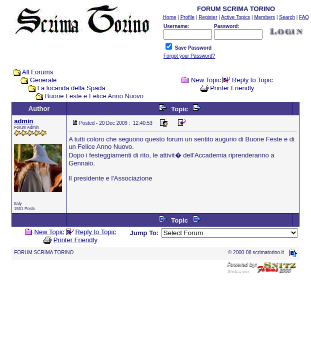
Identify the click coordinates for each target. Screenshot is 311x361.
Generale (43, 80)
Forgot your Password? (189, 56)
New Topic (206, 80)
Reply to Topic (252, 80)
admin (23, 121)
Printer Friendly (232, 88)
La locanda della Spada (72, 88)
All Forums (37, 72)
